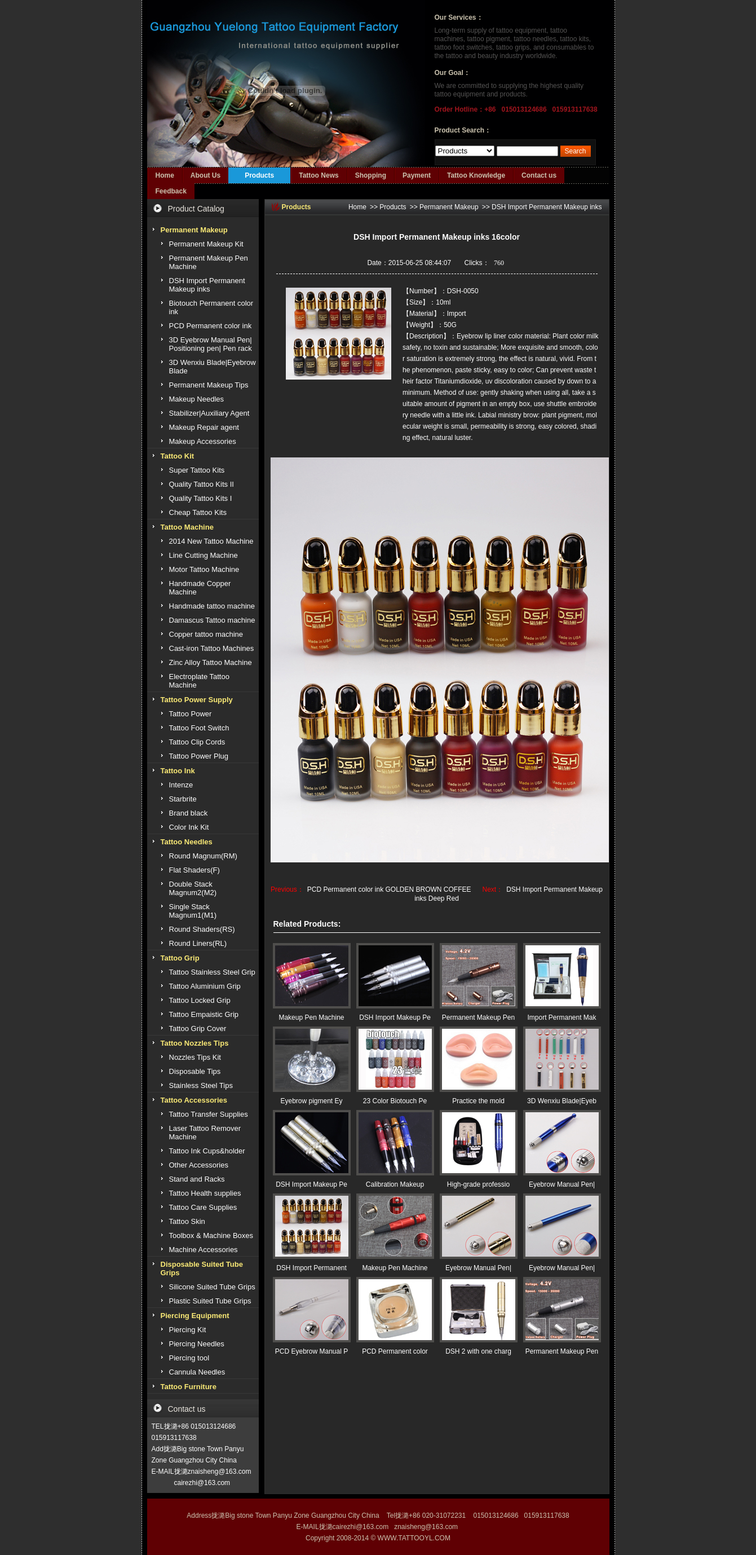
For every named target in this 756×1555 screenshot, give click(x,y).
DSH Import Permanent (311, 1268)
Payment (417, 175)
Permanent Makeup (449, 207)
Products (259, 175)
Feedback (171, 191)
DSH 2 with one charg (478, 1351)
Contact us (538, 175)
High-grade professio (478, 1184)
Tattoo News (318, 175)
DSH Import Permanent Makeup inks (547, 207)
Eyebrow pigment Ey (311, 1101)
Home (165, 175)
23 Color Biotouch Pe (395, 1101)
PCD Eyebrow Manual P (311, 1351)
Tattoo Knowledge (476, 175)
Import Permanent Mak (561, 1017)
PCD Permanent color (395, 1351)
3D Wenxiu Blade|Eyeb (561, 1101)
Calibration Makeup (395, 1184)
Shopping (370, 175)
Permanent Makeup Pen (478, 1017)
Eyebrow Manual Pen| (562, 1184)
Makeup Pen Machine (311, 1017)
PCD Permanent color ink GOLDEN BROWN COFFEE (389, 889)
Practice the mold (478, 1101)
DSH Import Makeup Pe (395, 1017)
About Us (205, 175)
